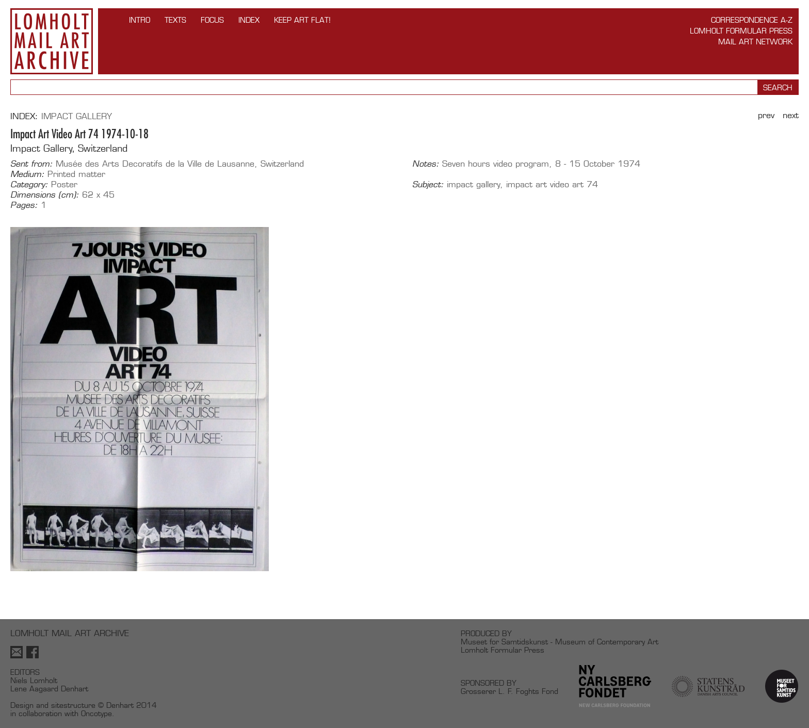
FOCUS (212, 19)
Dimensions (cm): (44, 195)
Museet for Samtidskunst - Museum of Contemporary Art (559, 641)
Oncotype (96, 713)
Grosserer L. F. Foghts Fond (509, 691)
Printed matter (76, 174)
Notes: (425, 164)
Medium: (27, 174)
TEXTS (175, 19)
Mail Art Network (755, 41)
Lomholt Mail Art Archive (51, 41)
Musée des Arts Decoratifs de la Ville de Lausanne (155, 164)
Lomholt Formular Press (741, 30)
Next (791, 115)
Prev (766, 115)
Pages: (24, 205)
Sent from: (31, 164)
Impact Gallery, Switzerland (68, 148)
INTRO (139, 19)
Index (249, 19)
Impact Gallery (76, 116)
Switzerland (282, 164)
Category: (29, 185)
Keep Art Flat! (302, 19)
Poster (64, 184)
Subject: (428, 185)
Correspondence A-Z (751, 19)
